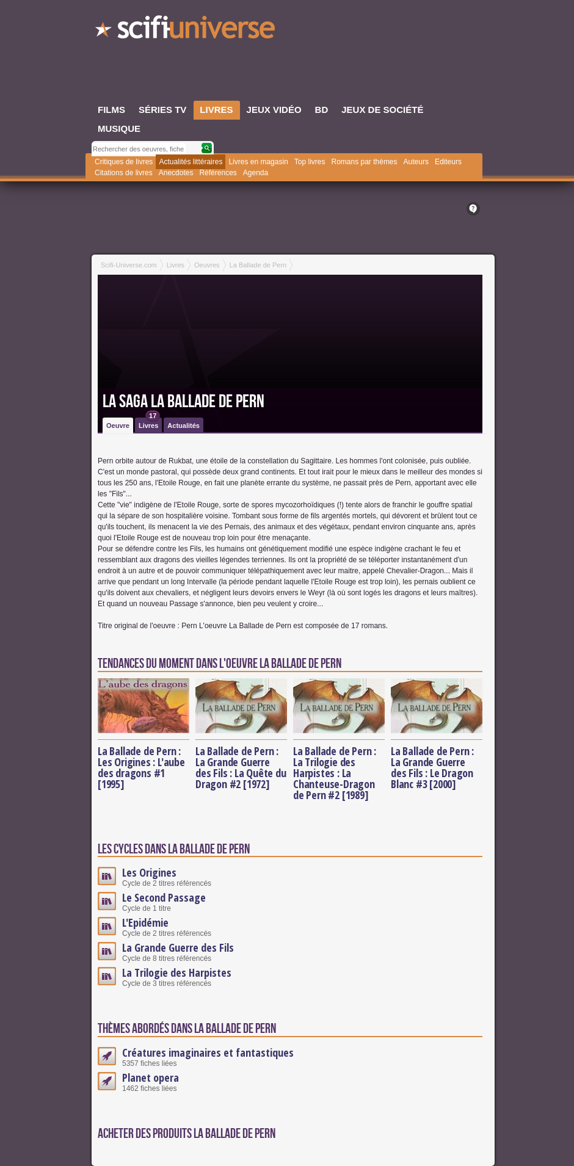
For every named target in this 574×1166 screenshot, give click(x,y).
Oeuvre (117, 425)
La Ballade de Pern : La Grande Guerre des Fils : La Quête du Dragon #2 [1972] (240, 767)
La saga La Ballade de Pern (183, 402)
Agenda (255, 172)
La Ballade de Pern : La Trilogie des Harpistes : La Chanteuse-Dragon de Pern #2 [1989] (334, 772)
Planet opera (150, 1077)
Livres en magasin (258, 162)
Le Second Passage (164, 897)
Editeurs (448, 162)
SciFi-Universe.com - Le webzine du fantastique (186, 30)
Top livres (309, 162)
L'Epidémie (145, 922)
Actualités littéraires (190, 162)
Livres (149, 423)
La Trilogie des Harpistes (176, 972)
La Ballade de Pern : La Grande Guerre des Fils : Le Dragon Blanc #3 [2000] (432, 767)
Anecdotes (176, 172)
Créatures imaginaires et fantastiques (208, 1052)
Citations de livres (124, 172)
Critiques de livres (124, 162)
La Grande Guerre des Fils (178, 947)
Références (217, 172)
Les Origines (149, 872)
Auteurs (416, 162)
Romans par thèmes (365, 162)
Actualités (183, 425)
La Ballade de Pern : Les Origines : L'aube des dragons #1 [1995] (141, 767)
